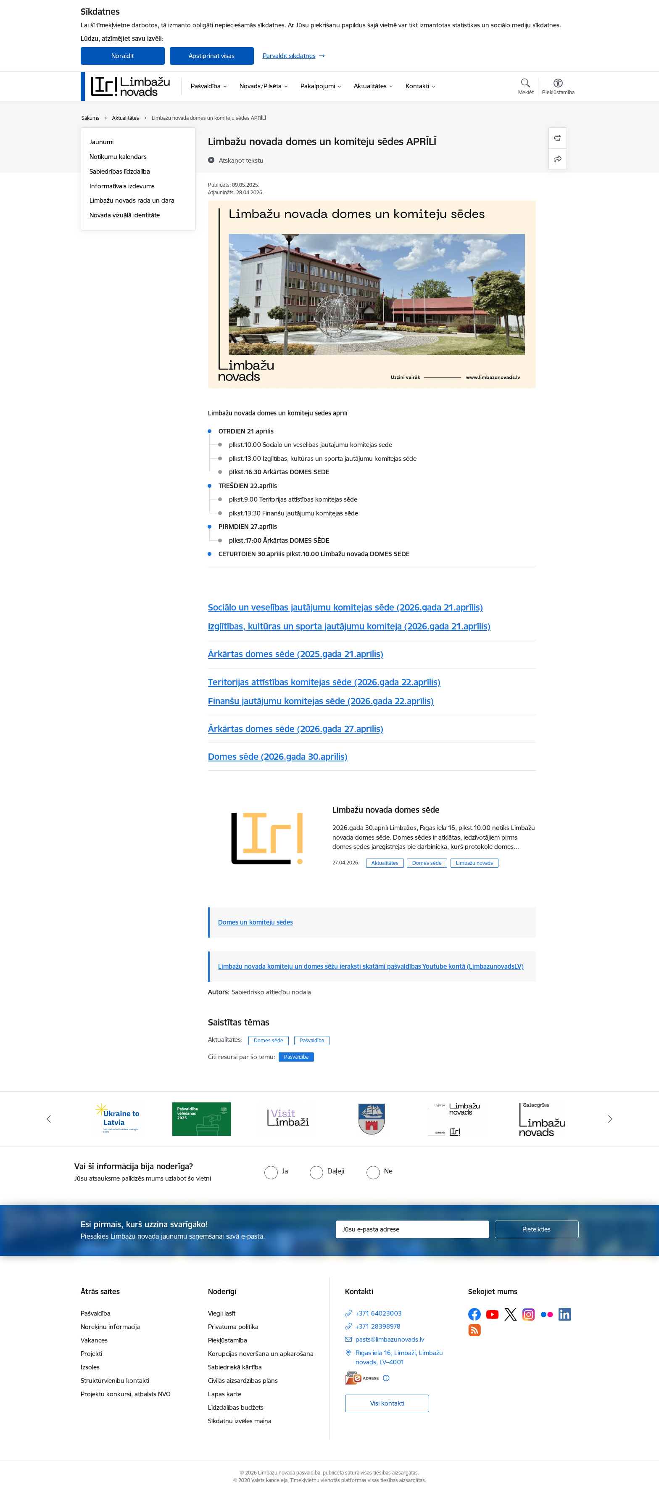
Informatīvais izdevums (122, 186)
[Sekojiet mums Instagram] (528, 1314)
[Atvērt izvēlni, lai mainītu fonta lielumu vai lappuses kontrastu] (558, 88)
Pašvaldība (312, 1040)
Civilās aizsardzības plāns (243, 1381)
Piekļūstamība (227, 1340)
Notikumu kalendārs (118, 157)
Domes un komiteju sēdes (255, 922)
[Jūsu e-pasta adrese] (412, 1229)
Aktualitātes (385, 863)
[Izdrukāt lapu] (558, 138)
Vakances (94, 1340)
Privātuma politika (233, 1327)
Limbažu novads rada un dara (132, 200)
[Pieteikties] (537, 1229)
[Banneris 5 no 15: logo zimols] (457, 1119)
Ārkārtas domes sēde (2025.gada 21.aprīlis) (295, 654)
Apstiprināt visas (212, 56)
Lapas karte (224, 1394)
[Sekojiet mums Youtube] (492, 1314)
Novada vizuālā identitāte (125, 215)
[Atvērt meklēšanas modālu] (526, 88)
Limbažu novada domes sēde (386, 810)
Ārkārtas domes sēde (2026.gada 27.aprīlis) (295, 729)
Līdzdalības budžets (236, 1407)
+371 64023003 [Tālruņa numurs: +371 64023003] (379, 1313)
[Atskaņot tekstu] (241, 160)
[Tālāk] (610, 1119)
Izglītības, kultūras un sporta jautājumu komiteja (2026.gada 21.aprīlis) (349, 626)
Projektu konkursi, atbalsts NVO (126, 1394)
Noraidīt (122, 56)
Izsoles (90, 1367)
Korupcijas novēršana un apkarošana (261, 1354)
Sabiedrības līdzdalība (120, 171)
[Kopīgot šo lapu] (558, 159)
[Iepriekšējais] (48, 1119)
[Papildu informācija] (386, 1378)
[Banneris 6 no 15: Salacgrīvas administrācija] (542, 1119)
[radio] (276, 1171)
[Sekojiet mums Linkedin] (565, 1314)
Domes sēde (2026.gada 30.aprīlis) (278, 756)
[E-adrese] (362, 1378)
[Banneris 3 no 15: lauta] (287, 1119)
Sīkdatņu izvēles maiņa (240, 1421)
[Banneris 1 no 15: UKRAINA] (116, 1119)
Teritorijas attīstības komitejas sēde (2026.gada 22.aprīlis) (324, 682)
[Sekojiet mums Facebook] (474, 1314)
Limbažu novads (474, 863)
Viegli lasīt (221, 1313)
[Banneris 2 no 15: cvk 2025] (201, 1119)
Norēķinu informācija (110, 1327)
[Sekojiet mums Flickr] (546, 1314)
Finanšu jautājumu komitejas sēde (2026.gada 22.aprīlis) (321, 701)
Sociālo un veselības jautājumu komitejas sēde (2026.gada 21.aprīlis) (345, 607)
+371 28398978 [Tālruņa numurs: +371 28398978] (378, 1326)
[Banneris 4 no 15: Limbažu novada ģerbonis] (372, 1119)
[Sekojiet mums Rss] (474, 1330)
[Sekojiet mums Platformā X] (510, 1314)
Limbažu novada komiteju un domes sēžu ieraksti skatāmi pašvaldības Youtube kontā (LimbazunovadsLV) (371, 966)
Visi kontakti (387, 1403)
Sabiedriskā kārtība (235, 1367)
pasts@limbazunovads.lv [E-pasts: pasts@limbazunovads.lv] (390, 1339)
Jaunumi (101, 142)
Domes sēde (427, 863)
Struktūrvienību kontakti (115, 1381)
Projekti (91, 1354)
